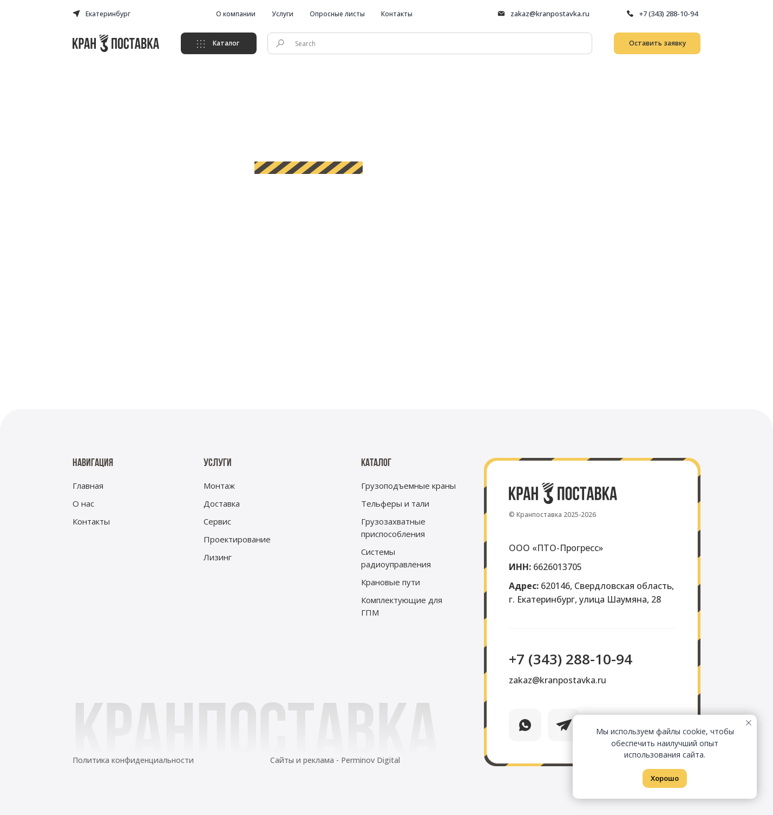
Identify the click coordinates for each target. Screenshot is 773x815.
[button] (657, 43)
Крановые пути (390, 582)
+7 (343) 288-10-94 (668, 13)
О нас (83, 503)
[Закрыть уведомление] (748, 722)
